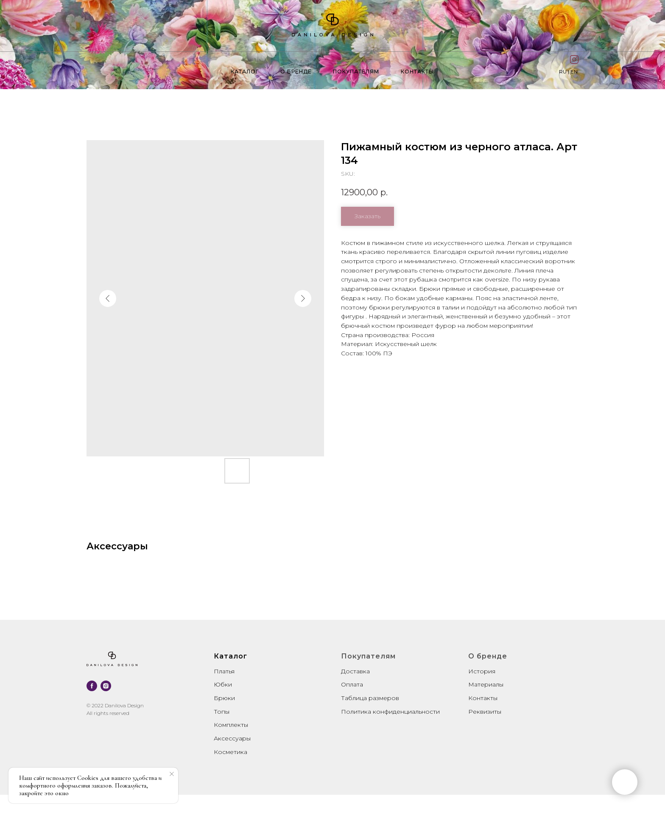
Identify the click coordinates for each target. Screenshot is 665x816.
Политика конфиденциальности (390, 711)
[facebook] (92, 686)
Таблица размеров (370, 698)
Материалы (485, 684)
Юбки (223, 684)
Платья (224, 671)
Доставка (355, 671)
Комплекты (231, 725)
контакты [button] (417, 71)
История (481, 671)
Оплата (352, 684)
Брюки (224, 698)
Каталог (245, 71)
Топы (221, 711)
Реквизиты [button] (484, 711)
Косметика (230, 752)
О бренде (296, 71)
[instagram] (106, 686)
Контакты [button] (482, 698)
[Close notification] (172, 774)
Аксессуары (232, 738)
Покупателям (356, 71)
